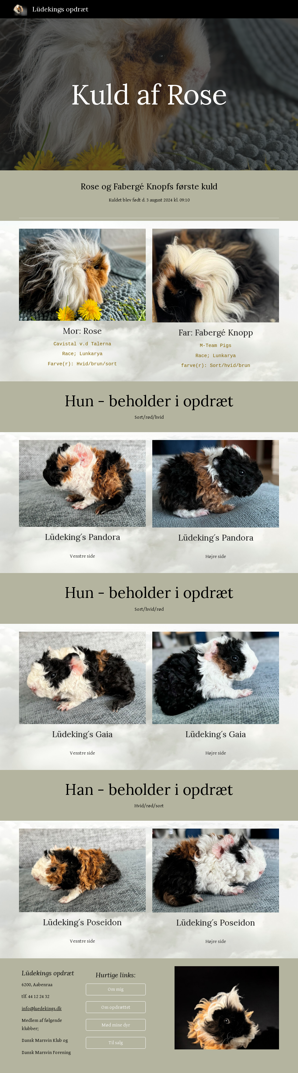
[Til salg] (115, 1042)
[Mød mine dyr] (115, 1024)
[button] (116, 989)
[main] (149, 94)
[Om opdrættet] (115, 1007)
